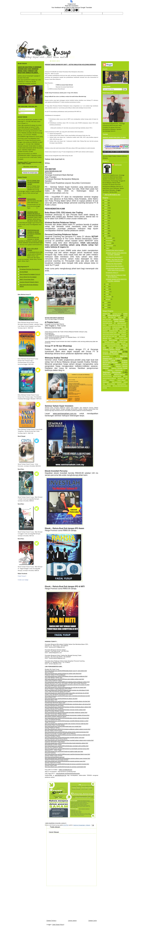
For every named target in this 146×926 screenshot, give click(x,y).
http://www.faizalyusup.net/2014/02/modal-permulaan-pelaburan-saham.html (66, 712)
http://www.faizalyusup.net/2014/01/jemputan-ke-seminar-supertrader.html (65, 766)
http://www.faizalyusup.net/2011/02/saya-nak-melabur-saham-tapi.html (64, 679)
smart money (121, 380)
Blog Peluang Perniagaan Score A (30, 274)
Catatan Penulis (118, 319)
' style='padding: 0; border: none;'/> (55, 823)
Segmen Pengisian (112, 372)
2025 (106, 203)
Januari (108, 299)
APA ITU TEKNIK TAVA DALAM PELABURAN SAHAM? (33, 182)
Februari (109, 296)
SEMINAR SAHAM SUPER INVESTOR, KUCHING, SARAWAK (116, 253)
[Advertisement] (71, 902)
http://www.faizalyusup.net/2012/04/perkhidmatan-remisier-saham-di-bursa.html (67, 718)
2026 (106, 200)
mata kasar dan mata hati (110, 336)
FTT (115, 323)
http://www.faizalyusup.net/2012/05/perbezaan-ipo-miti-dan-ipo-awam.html (65, 687)
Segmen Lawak (109, 360)
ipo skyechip (115, 329)
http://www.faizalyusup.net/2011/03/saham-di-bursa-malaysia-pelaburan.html (66, 676)
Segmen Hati (116, 351)
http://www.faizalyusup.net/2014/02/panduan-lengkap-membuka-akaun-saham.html (68, 707)
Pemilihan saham (109, 342)
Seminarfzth (121, 378)
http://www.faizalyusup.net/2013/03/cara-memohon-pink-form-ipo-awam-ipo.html (67, 684)
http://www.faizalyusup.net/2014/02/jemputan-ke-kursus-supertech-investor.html (67, 764)
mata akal (123, 334)
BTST (125, 317)
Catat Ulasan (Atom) (58, 924)
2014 (106, 231)
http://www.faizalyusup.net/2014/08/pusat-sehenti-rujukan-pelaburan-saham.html (67, 682)
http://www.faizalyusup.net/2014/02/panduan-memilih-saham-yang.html (64, 737)
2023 (106, 208)
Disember (109, 238)
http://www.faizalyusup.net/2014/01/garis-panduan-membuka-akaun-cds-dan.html (67, 701)
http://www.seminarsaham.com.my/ (54, 757)
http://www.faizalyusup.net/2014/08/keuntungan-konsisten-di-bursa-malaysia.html (67, 734)
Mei (107, 289)
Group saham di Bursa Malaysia (117, 325)
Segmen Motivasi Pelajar (119, 368)
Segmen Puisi (107, 374)
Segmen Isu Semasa (110, 354)
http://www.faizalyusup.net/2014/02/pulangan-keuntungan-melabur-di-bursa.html (67, 715)
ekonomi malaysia (107, 321)
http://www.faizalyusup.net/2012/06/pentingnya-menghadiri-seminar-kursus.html (67, 748)
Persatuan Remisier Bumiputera (30, 269)
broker (119, 317)
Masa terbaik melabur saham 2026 (111, 334)
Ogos (108, 248)
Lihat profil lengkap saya (112, 194)
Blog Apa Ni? (112, 317)
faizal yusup (22, 42)
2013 (106, 233)
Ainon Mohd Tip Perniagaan (28, 277)
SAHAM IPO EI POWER (121, 347)
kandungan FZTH (113, 330)
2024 (106, 205)
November (109, 240)
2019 (106, 218)
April (107, 292)
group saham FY (107, 327)
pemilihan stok (121, 342)
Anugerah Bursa (117, 313)
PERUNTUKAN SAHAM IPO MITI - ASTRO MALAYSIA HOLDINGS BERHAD (70, 64)
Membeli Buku (107, 338)
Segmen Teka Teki (119, 374)
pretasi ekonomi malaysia (114, 345)
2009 (106, 307)
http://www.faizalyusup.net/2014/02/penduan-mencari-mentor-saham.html (65, 709)
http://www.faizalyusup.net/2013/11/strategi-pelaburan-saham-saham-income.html (67, 729)
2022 (106, 210)
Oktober (109, 243)
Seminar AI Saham (107, 376)
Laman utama (72, 920)
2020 (106, 215)
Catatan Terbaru (51, 920)
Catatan (22, 109)
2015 (106, 228)
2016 (106, 226)
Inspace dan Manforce (117, 327)
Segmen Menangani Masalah (115, 361)
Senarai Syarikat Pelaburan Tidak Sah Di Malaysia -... (116, 276)
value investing (111, 384)
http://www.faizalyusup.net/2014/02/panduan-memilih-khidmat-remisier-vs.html (66, 721)
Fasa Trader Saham (107, 323)
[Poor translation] (75, 10)
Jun (107, 286)
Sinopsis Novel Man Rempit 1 (115, 266)
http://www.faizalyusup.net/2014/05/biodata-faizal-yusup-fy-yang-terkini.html (66, 670)
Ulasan (22, 113)
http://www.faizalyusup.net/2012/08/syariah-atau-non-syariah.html (63, 726)
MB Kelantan (122, 336)
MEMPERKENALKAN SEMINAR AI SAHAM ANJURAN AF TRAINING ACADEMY (34, 232)
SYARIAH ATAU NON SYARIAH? (115, 250)
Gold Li (104, 325)
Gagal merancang (121, 323)
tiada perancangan (117, 382)
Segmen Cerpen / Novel (111, 349)
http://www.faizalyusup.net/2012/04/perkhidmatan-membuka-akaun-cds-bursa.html (68, 704)
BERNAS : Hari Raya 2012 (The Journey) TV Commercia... (114, 260)
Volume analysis (121, 384)
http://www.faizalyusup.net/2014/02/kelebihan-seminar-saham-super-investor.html (67, 758)
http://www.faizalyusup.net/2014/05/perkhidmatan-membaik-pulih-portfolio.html (66, 746)
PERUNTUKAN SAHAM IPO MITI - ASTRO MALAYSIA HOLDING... (115, 269)
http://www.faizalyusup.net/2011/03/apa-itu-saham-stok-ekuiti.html (63, 673)
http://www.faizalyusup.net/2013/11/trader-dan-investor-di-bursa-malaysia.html (66, 723)
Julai (107, 284)
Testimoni (106, 382)
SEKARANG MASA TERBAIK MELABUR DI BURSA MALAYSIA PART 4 (34, 213)
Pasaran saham (123, 340)
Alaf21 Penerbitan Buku (27, 279)
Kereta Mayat (24, 272)
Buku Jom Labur (107, 319)
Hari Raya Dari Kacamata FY (114, 257)
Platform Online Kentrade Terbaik (111, 344)
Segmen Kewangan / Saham (81, 825)
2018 (106, 220)
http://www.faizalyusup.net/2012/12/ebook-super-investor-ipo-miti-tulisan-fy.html (67, 690)
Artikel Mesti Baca (114, 315)
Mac (107, 294)
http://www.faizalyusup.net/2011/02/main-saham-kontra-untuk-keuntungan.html (67, 732)
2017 (106, 223)
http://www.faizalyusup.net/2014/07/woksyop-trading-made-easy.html (64, 751)
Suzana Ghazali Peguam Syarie (29, 282)
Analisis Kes (106, 313)
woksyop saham (107, 386)
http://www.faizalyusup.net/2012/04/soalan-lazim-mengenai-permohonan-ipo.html (67, 695)
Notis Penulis (113, 340)
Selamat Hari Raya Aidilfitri (114, 263)
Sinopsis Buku (31, 199)
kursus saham (122, 332)
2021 (106, 213)
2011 (106, 302)
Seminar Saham (117, 376)
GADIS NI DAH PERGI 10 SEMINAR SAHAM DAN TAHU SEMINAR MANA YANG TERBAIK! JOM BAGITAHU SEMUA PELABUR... (29, 70)
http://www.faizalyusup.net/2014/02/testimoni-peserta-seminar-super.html (65, 761)
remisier (111, 347)
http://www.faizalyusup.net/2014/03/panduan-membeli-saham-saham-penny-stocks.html (69, 740)
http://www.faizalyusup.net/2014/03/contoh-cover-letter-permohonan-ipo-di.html (67, 693)
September (109, 245)
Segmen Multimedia (115, 370)
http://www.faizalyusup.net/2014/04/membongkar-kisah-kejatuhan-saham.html (66, 743)
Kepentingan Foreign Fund (109, 332)
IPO (125, 327)
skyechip (112, 380)
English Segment (119, 321)
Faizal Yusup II (22, 576)
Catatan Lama (92, 920)
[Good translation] (68, 10)
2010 (106, 305)
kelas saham (123, 330)
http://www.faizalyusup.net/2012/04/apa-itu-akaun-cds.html (61, 698)
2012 (106, 236)
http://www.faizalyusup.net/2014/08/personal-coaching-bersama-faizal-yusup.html (67, 754)
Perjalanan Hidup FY (112, 272)
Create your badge (23, 579)
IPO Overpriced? (106, 329)
